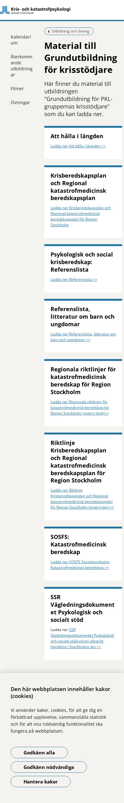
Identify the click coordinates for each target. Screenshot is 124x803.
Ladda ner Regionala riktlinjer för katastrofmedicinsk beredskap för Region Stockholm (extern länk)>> (80, 407)
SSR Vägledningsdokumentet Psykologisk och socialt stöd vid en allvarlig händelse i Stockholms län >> (82, 638)
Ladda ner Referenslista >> (74, 279)
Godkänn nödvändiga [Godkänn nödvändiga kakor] (49, 767)
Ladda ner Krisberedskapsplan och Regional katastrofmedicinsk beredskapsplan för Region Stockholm (81, 216)
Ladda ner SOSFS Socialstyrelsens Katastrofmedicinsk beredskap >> (80, 564)
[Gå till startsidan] (62, 10)
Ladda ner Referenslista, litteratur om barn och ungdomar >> (83, 336)
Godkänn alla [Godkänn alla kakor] (39, 752)
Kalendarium (21, 40)
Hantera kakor (41, 781)
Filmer (17, 89)
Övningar (20, 102)
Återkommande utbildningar (22, 66)
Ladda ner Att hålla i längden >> (78, 146)
